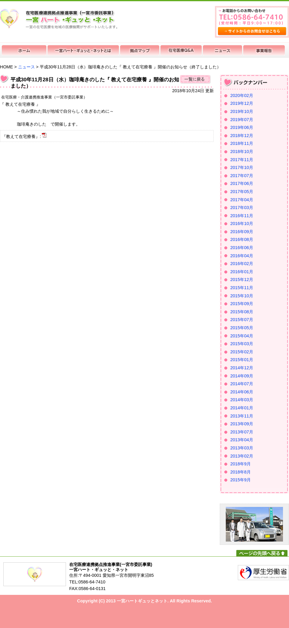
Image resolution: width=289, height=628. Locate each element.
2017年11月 (241, 159)
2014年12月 (241, 367)
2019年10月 (241, 111)
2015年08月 (241, 311)
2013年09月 (241, 423)
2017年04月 (241, 199)
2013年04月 (241, 439)
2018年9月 (240, 463)
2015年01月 (241, 359)
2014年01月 (241, 407)
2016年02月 (241, 263)
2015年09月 (241, 303)
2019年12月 (241, 103)
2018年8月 (240, 472)
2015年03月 (241, 343)
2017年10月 (241, 167)
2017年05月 (241, 191)
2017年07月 (241, 175)
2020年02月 (241, 95)
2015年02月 (241, 351)
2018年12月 (241, 135)
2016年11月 (241, 215)
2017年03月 (241, 207)
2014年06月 (241, 391)
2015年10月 (241, 295)
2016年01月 (241, 271)
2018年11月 (241, 143)
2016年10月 (241, 223)
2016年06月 (241, 247)
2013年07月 (241, 432)
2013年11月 (241, 416)
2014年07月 (241, 383)
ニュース (26, 66)
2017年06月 (241, 183)
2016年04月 (241, 255)
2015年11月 (241, 287)
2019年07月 (241, 119)
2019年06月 (241, 127)
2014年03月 (241, 399)
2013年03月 (241, 447)
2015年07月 (241, 319)
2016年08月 (241, 239)
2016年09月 (241, 231)
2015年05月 (241, 327)
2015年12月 (241, 279)
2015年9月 (240, 479)
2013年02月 (241, 456)
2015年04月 (241, 335)
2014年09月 (241, 375)
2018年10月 (241, 151)
